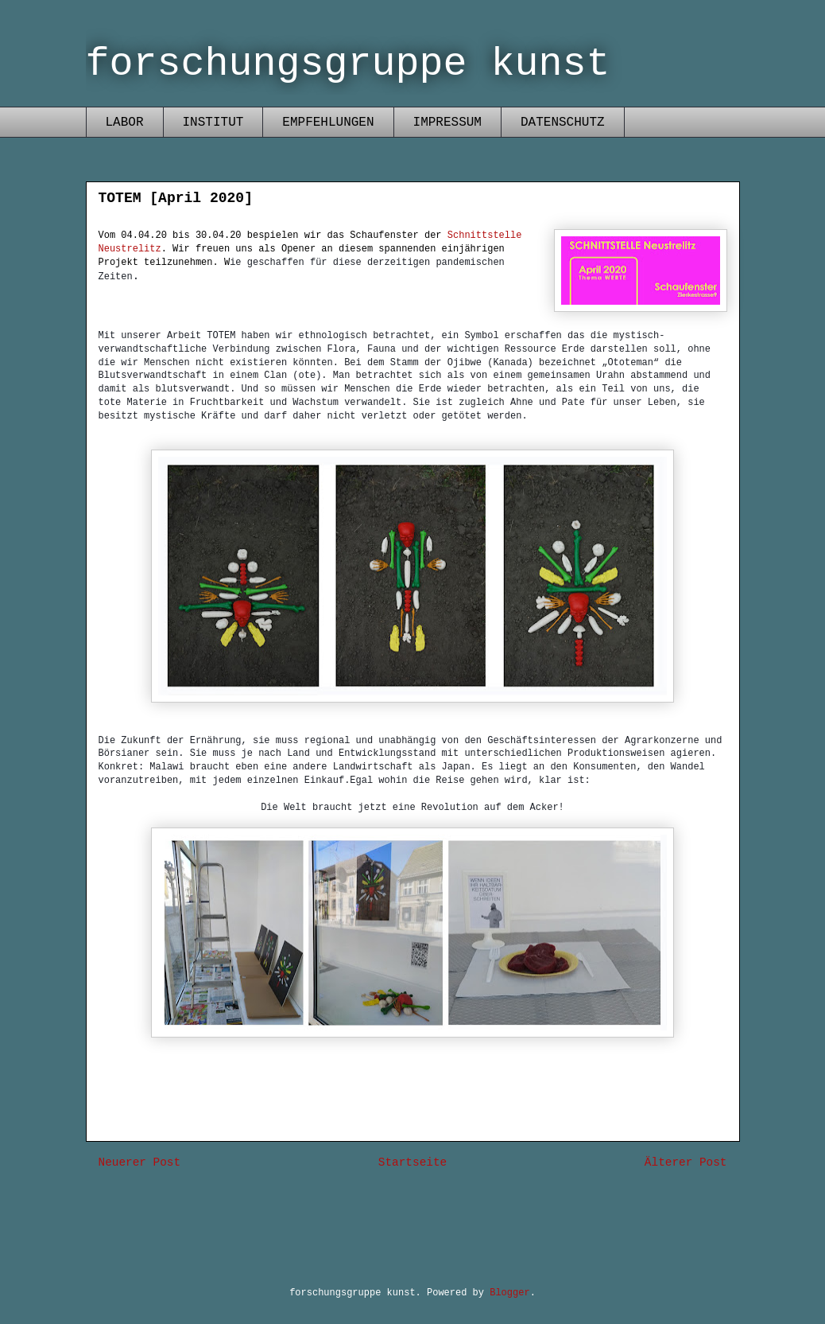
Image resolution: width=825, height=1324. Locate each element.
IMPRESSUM (447, 122)
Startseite (412, 1162)
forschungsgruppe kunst (348, 64)
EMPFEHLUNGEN (328, 122)
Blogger (509, 1293)
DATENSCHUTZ (563, 122)
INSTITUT (213, 122)
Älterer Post (686, 1162)
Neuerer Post (140, 1162)
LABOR (125, 122)
